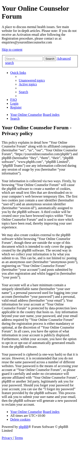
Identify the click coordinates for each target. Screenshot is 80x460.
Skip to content (12, 49)
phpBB (23, 427)
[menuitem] (32, 80)
